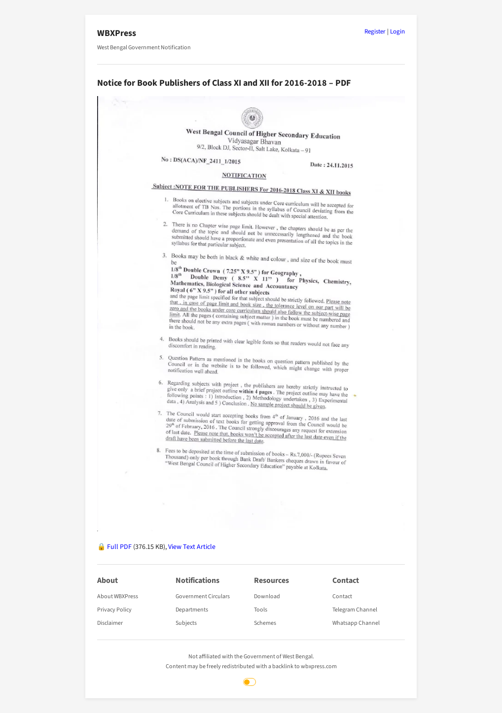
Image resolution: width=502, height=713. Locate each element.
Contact (342, 596)
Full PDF (119, 547)
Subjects (186, 623)
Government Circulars (203, 596)
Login (397, 31)
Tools (260, 610)
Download (267, 596)
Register (375, 31)
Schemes (265, 623)
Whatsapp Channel (356, 623)
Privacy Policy (114, 610)
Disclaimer (110, 623)
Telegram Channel (354, 610)
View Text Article (191, 547)
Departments (192, 610)
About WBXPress (117, 596)
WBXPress (116, 33)
